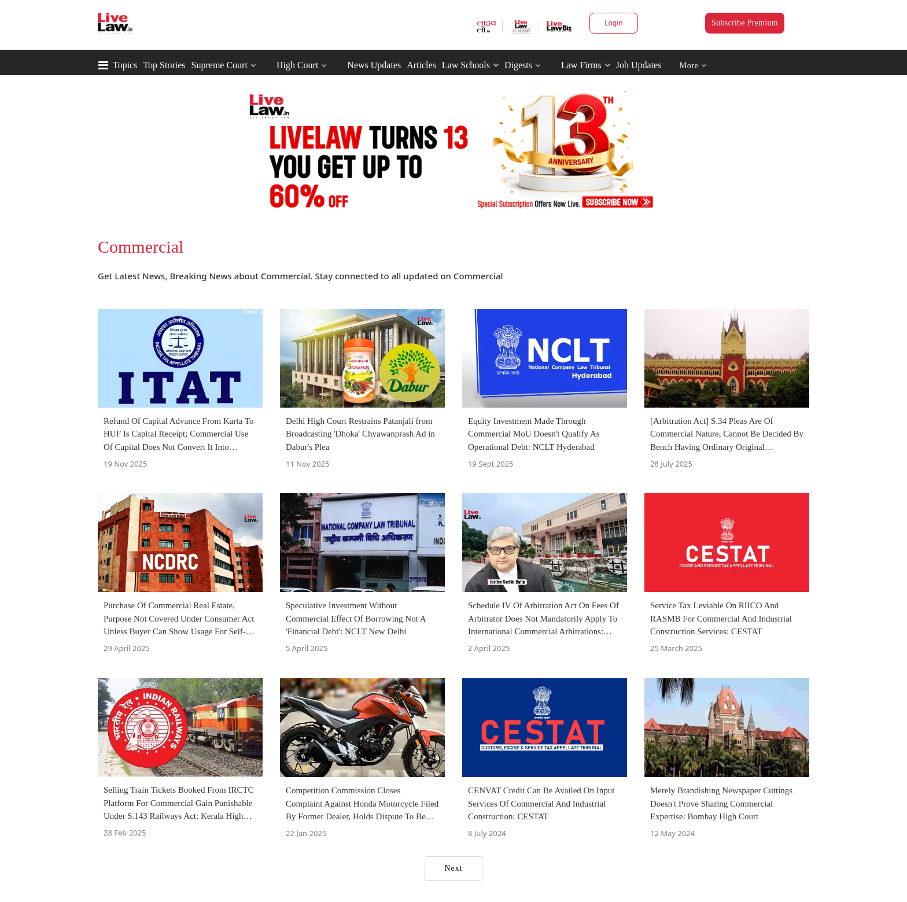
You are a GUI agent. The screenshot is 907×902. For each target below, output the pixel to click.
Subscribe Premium (744, 23)
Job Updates (639, 65)
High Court (297, 65)
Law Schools (470, 65)
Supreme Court (219, 65)
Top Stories (164, 65)
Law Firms (585, 65)
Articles (421, 65)
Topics (125, 65)
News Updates (374, 65)
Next (453, 868)
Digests (518, 65)
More (693, 65)
